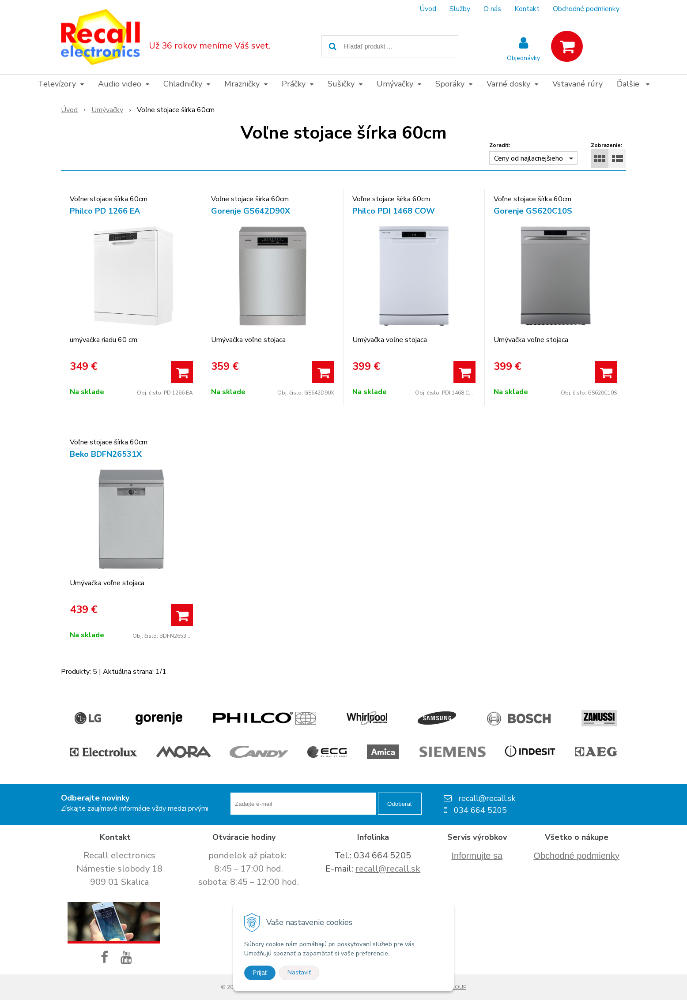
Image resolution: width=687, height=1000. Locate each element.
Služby (459, 9)
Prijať (260, 972)
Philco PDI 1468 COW (393, 211)
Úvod (427, 9)
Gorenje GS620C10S (533, 211)
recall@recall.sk (387, 869)
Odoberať (399, 804)
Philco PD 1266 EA (105, 211)
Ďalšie (633, 84)
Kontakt (527, 9)
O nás (492, 9)
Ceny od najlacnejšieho (528, 158)
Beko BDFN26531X (106, 454)
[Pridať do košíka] (182, 372)
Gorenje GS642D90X (250, 211)
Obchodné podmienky (586, 9)
